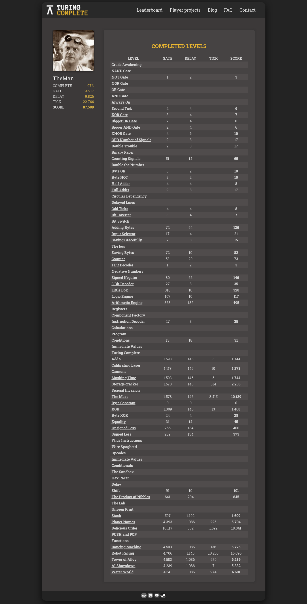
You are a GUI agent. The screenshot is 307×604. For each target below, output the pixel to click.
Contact (247, 10)
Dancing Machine (126, 546)
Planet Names (123, 521)
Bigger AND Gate (126, 127)
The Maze (120, 396)
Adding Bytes (123, 227)
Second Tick (122, 108)
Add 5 (116, 359)
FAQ (228, 10)
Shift (116, 490)
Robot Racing (123, 553)
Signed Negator (125, 277)
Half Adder (121, 183)
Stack (116, 515)
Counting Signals (126, 158)
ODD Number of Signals (131, 139)
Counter (118, 258)
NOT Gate (120, 77)
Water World (122, 572)
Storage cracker (125, 384)
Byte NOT (120, 177)
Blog (212, 10)
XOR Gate (120, 114)
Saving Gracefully (127, 240)
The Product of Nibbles (131, 496)
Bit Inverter (121, 215)
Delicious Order (124, 528)
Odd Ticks (120, 208)
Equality (119, 421)
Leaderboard (150, 10)
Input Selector (124, 233)
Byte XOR (120, 415)
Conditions (121, 340)
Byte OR (118, 171)
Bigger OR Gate (124, 121)
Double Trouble (124, 146)
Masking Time (124, 377)
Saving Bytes (123, 252)
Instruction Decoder (128, 321)
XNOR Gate (121, 133)
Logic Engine (122, 296)
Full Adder (120, 189)
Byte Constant (124, 402)
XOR (115, 409)
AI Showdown (124, 565)
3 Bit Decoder (123, 283)
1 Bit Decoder (122, 265)
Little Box (120, 290)
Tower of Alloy (124, 559)
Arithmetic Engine (127, 302)
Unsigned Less (124, 427)
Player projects (185, 10)
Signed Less (121, 434)
